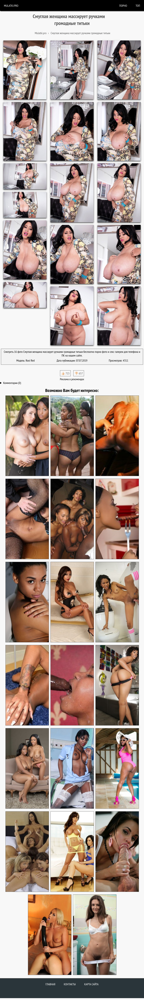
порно (123, 5)
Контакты (70, 984)
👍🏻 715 (65, 373)
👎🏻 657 (78, 373)
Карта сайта (91, 984)
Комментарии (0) (12, 383)
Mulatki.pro (11, 5)
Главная (50, 984)
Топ (138, 5)
